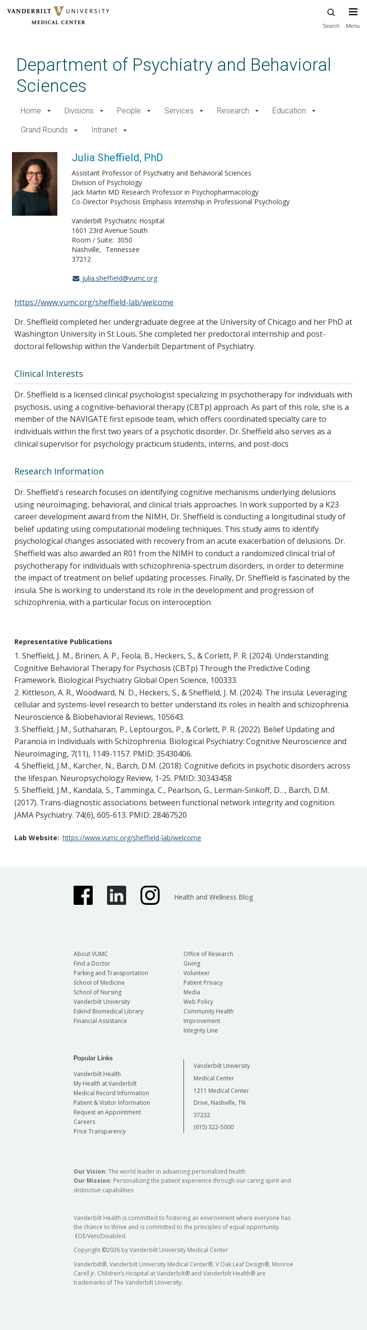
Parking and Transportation (111, 973)
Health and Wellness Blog (213, 896)
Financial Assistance (100, 1021)
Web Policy (198, 1002)
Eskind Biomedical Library (108, 1011)
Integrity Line (201, 1030)
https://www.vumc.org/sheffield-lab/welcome (93, 302)
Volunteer (197, 973)
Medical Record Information (111, 1093)
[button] (49, 111)
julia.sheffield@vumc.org (114, 278)
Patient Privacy (203, 982)
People (129, 110)
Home (31, 110)
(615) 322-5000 (214, 1127)
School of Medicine (99, 982)
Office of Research (208, 954)
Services (179, 110)
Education (289, 110)
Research (233, 110)
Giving (192, 963)
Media (192, 992)
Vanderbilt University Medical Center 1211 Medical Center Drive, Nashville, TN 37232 (222, 1090)
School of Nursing (97, 992)
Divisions (79, 110)
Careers (84, 1122)
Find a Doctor (92, 963)
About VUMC (91, 954)
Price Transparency (100, 1131)
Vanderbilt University (102, 1002)
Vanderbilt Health (97, 1074)
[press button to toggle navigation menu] (353, 22)
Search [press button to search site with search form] (331, 17)
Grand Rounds (44, 129)
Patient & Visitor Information (112, 1103)
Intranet (104, 129)
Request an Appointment (107, 1112)
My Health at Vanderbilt (105, 1083)
